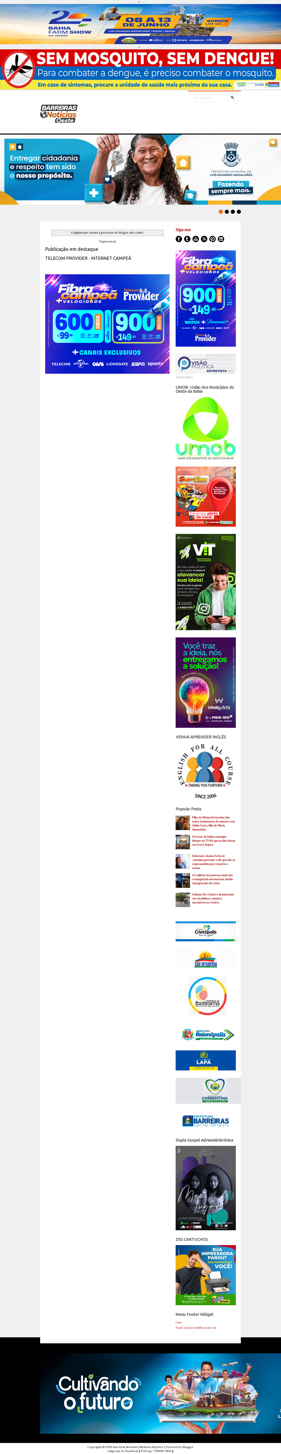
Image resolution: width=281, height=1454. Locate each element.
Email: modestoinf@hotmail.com (196, 1327)
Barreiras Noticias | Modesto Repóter (138, 1447)
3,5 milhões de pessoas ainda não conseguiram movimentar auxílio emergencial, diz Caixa (212, 879)
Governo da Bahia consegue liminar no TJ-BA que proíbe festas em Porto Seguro (213, 840)
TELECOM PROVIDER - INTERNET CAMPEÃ (88, 258)
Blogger (187, 1447)
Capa (179, 1322)
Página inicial (107, 241)
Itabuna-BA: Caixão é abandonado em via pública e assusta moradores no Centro (213, 898)
